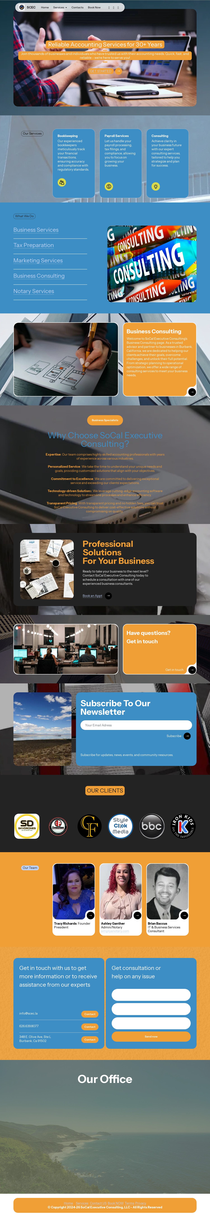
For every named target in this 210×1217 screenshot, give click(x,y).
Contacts (77, 7)
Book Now (94, 7)
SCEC (31, 7)
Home (45, 7)
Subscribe (179, 736)
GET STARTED (100, 71)
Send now (151, 1036)
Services (58, 7)
